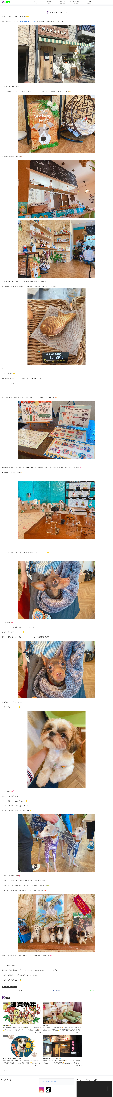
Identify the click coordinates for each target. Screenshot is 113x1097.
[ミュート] (107, 1059)
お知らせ (52, 1092)
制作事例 (46, 1092)
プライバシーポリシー (60, 1092)
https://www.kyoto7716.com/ (28, 21)
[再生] (78, 1059)
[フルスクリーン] (110, 1059)
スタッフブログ (12, 986)
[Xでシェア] (20, 990)
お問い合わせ (71, 1092)
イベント (5, 986)
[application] (94, 1051)
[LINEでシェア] (92, 990)
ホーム (40, 1092)
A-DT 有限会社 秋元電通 (48, 1041)
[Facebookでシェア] (56, 990)
